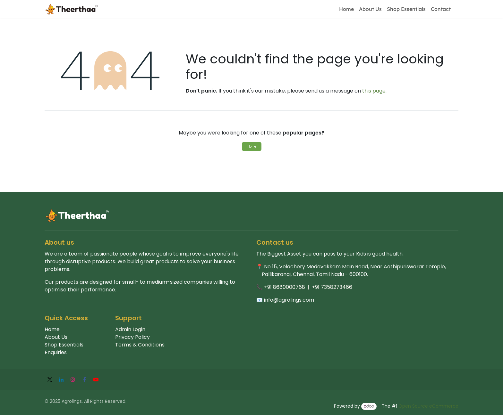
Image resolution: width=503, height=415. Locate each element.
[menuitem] (346, 9)
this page (374, 90)
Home (251, 146)
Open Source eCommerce (428, 406)
